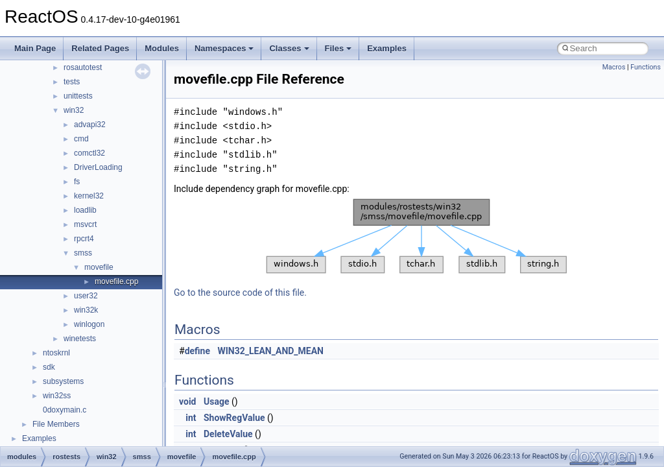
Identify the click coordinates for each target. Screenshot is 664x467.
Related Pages (100, 48)
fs (77, 181)
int (190, 418)
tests (72, 81)
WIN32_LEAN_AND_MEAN (271, 351)
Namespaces (224, 48)
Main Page (35, 48)
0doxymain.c (64, 409)
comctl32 (89, 153)
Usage (216, 401)
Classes (289, 48)
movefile (98, 267)
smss (83, 252)
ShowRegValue (234, 418)
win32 (74, 110)
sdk (49, 367)
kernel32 (89, 195)
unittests (78, 96)
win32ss (57, 395)
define (197, 351)
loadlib (85, 210)
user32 (86, 295)
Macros (614, 67)
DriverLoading (98, 167)
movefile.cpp (116, 281)
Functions (645, 67)
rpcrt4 (84, 238)
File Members (56, 424)
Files (338, 48)
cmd (81, 138)
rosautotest (83, 67)
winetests (80, 338)
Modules (162, 48)
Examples (387, 48)
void (187, 401)
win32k (86, 310)
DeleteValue (228, 434)
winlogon (89, 324)
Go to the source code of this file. (240, 292)
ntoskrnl (56, 352)
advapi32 (90, 124)
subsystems (63, 381)
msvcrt (85, 224)
